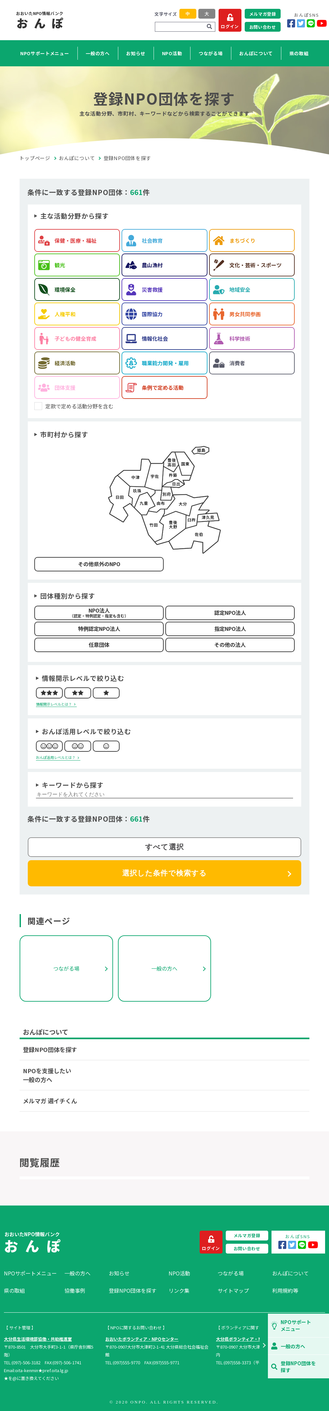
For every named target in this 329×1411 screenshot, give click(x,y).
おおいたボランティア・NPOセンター (141, 1339)
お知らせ (135, 53)
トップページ (35, 158)
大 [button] (207, 13)
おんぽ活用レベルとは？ (55, 757)
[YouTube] (322, 23)
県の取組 (299, 53)
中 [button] (188, 13)
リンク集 (179, 1290)
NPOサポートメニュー (44, 53)
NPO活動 (172, 53)
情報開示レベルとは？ (54, 704)
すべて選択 (164, 847)
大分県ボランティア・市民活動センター (254, 1339)
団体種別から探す (67, 595)
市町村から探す (64, 434)
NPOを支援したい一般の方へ (47, 1075)
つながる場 (211, 53)
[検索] (209, 26)
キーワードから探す (73, 785)
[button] (264, 1346)
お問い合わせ (262, 27)
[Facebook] (291, 23)
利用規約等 (285, 1290)
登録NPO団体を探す (50, 1049)
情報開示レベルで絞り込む (83, 678)
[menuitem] (31, 1273)
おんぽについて (256, 53)
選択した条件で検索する (164, 873)
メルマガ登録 (262, 14)
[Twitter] (301, 23)
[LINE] (311, 23)
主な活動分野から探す (74, 216)
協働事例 (74, 1290)
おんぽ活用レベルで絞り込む (86, 731)
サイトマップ (233, 1290)
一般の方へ (98, 53)
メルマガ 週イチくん (50, 1100)
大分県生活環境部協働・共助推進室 (38, 1339)
